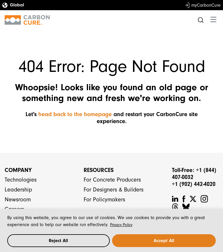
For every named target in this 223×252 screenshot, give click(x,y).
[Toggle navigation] (213, 20)
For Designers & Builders (113, 189)
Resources (99, 170)
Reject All (58, 240)
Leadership (18, 189)
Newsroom (18, 199)
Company (18, 170)
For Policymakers (104, 199)
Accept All (164, 240)
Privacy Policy (121, 224)
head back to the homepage (75, 114)
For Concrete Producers (112, 179)
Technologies (21, 179)
